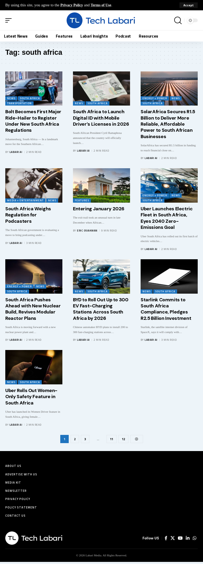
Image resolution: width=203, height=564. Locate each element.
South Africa (30, 98)
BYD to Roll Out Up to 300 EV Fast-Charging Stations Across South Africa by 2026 (100, 309)
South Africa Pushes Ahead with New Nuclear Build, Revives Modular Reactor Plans (33, 309)
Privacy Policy (72, 5)
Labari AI (16, 152)
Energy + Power (154, 98)
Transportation (19, 103)
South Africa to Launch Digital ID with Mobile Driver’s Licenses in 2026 (101, 117)
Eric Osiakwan (87, 231)
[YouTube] (180, 540)
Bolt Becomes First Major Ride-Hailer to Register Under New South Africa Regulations (33, 120)
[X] (172, 540)
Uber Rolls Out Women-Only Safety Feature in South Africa (31, 396)
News (11, 98)
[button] (188, 5)
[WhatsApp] (194, 540)
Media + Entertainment (25, 200)
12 (124, 439)
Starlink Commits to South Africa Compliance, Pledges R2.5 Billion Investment (166, 309)
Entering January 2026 (98, 209)
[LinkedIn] (187, 540)
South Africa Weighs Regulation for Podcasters (28, 215)
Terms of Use (103, 5)
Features (82, 200)
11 (111, 439)
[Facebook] (166, 540)
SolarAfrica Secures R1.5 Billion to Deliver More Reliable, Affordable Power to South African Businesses (168, 124)
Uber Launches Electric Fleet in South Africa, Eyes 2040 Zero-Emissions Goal (167, 218)
